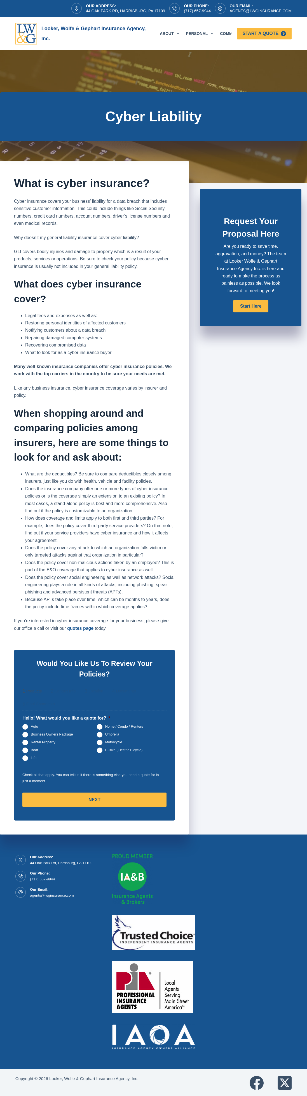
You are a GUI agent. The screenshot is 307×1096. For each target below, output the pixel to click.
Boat (34, 750)
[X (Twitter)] (285, 1082)
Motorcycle (113, 742)
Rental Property (43, 742)
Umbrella (112, 735)
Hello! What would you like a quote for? (66, 718)
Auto (34, 727)
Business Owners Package (52, 735)
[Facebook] (257, 1082)
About (170, 33)
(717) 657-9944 (197, 11)
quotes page (80, 628)
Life (33, 758)
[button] (250, 306)
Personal (200, 33)
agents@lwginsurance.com (261, 11)
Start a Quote (264, 33)
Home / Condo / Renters (124, 727)
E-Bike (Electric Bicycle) (124, 750)
